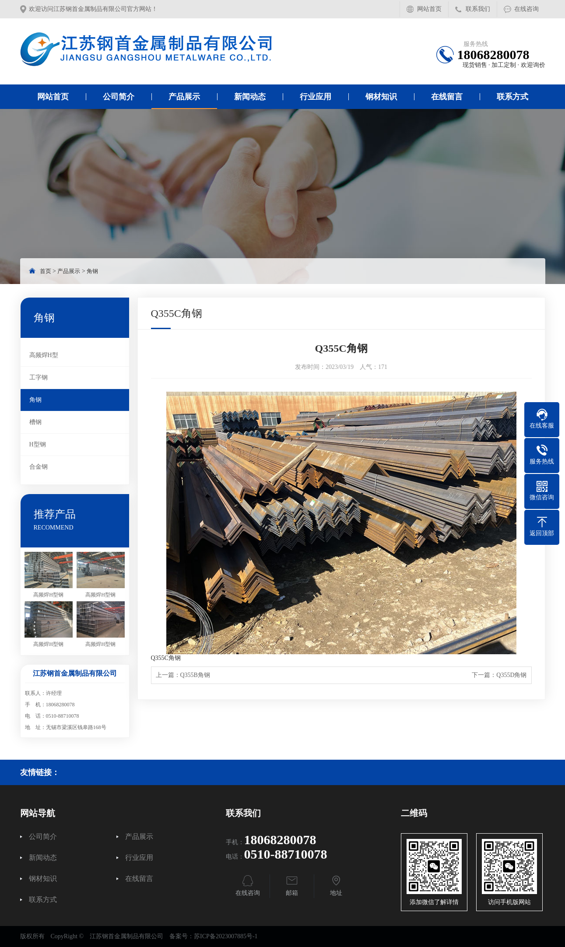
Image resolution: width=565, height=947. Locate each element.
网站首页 (429, 9)
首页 (45, 271)
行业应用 (315, 96)
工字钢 (38, 377)
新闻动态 (250, 96)
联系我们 (478, 9)
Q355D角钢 (511, 675)
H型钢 (37, 444)
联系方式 (512, 96)
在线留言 (447, 96)
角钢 (92, 271)
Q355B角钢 (195, 675)
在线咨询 (526, 9)
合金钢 (38, 466)
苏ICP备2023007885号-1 (225, 936)
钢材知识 (381, 96)
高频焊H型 (43, 355)
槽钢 (35, 422)
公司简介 (118, 96)
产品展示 (184, 96)
